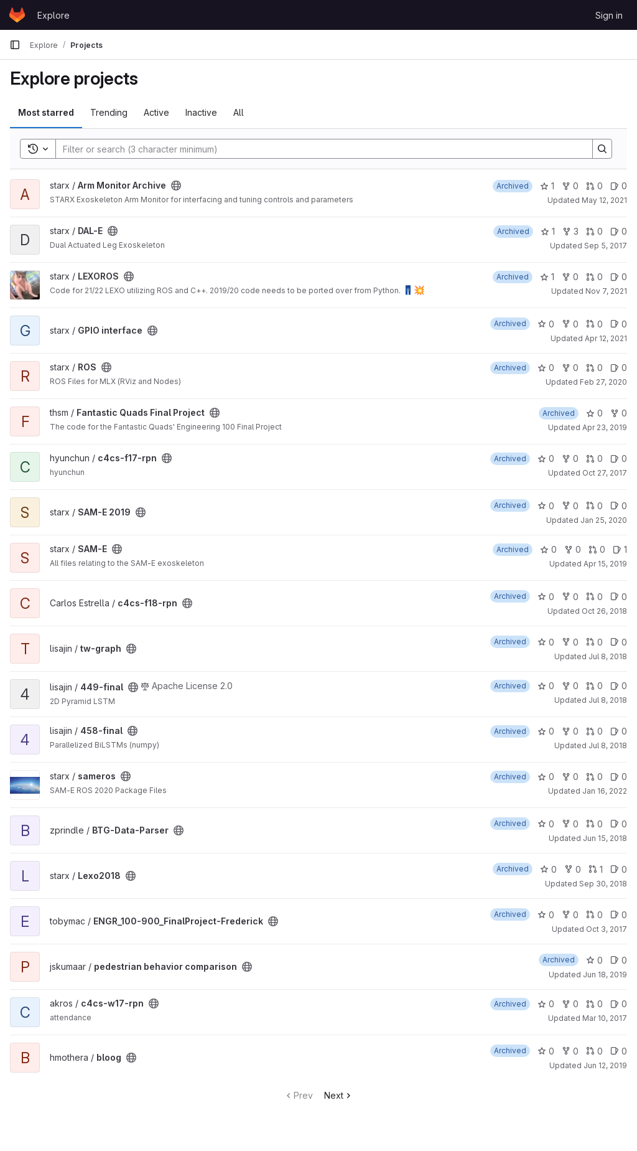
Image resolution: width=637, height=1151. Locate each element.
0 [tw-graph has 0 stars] (545, 642)
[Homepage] (17, 15)
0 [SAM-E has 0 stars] (548, 549)
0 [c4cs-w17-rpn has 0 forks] (570, 1003)
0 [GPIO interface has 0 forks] (570, 324)
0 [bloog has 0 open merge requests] (594, 1051)
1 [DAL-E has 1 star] (548, 231)
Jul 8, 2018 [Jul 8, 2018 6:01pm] (607, 700)
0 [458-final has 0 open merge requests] (594, 731)
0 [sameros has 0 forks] (570, 776)
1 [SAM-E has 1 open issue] (620, 549)
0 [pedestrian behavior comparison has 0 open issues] (618, 960)
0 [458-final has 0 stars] (545, 731)
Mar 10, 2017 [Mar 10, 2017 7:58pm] (604, 1018)
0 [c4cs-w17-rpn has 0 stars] (545, 1003)
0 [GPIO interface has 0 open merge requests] (594, 324)
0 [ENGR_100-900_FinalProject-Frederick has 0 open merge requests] (594, 914)
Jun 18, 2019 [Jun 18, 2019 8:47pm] (605, 974)
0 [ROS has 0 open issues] (618, 367)
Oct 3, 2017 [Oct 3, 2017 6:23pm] (606, 929)
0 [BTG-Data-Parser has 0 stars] (545, 824)
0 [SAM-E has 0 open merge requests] (596, 549)
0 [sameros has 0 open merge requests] (594, 776)
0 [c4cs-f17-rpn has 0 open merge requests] (594, 458)
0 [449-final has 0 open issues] (618, 685)
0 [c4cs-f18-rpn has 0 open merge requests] (594, 596)
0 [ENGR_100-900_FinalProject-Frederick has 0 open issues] (618, 914)
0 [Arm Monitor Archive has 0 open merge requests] (594, 186)
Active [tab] (156, 112)
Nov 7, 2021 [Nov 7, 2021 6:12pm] (606, 291)
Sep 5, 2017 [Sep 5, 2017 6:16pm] (605, 245)
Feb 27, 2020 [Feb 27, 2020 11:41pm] (603, 382)
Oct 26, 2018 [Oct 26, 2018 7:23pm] (604, 611)
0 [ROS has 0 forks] (570, 367)
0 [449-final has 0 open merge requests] (594, 685)
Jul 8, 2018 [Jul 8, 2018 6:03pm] (607, 656)
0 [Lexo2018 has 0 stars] (548, 869)
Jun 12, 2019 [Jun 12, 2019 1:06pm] (605, 1065)
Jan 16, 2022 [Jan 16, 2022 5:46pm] (604, 791)
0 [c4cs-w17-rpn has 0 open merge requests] (594, 1003)
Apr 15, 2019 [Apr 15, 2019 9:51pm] (605, 563)
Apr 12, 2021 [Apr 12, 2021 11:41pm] (606, 338)
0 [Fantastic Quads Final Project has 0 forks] (618, 413)
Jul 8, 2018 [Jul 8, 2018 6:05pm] (607, 745)
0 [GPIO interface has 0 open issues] (618, 324)
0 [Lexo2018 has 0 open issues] (618, 869)
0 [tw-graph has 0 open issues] (618, 642)
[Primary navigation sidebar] (15, 45)
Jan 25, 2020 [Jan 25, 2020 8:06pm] (603, 520)
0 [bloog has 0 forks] (570, 1051)
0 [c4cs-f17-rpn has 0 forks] (570, 458)
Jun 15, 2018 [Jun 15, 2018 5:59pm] (605, 838)
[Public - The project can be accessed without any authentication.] (176, 185)
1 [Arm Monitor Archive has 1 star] (547, 186)
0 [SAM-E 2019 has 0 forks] (570, 505)
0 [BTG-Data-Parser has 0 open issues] (618, 824)
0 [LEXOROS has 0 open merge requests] (594, 276)
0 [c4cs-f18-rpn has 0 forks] (570, 596)
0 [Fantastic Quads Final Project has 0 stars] (594, 413)
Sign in (609, 15)
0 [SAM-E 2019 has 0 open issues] (618, 505)
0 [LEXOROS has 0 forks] (570, 276)
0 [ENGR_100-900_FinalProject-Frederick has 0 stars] (545, 914)
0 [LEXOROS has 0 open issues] (618, 276)
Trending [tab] (109, 112)
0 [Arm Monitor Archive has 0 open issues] (618, 186)
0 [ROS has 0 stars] (545, 367)
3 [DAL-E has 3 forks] (570, 231)
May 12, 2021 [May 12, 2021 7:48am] (604, 200)
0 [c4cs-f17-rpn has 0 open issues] (618, 458)
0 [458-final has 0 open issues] (618, 731)
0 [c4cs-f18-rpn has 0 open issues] (618, 596)
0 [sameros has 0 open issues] (618, 776)
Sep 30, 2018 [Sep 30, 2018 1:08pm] (603, 883)
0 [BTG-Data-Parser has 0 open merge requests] (594, 824)
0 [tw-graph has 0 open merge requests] (594, 642)
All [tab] (238, 112)
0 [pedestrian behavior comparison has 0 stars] (594, 960)
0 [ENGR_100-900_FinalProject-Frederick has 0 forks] (570, 914)
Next (338, 1095)
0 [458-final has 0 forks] (570, 731)
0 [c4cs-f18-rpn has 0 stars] (545, 596)
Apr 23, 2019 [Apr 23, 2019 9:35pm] (604, 427)
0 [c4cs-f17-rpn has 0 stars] (545, 458)
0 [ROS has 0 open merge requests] (594, 367)
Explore (53, 15)
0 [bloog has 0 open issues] (618, 1051)
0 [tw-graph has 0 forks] (570, 642)
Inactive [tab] (201, 112)
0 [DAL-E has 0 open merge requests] (594, 231)
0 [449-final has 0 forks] (570, 685)
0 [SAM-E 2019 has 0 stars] (545, 505)
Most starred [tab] (46, 112)
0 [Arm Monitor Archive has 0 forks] (570, 186)
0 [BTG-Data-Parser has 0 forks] (570, 824)
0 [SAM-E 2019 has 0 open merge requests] (594, 505)
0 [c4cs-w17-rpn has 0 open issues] (618, 1003)
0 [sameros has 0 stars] (545, 776)
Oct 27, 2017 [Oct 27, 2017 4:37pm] (604, 472)
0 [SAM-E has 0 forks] (572, 549)
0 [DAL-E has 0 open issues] (618, 231)
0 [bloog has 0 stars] (545, 1051)
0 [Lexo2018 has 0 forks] (572, 869)
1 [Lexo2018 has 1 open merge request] (595, 869)
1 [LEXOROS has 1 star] (547, 276)
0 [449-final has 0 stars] (545, 685)
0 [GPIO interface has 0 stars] (545, 324)
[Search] (318, 148)
